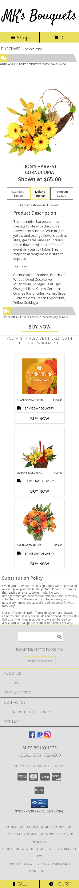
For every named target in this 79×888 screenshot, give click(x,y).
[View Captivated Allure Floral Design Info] (39, 521)
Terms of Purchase (52, 863)
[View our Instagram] (47, 736)
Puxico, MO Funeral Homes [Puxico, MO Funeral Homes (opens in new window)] (28, 827)
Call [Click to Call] (20, 884)
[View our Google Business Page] (39, 736)
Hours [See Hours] (59, 884)
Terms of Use (40, 871)
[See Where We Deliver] (40, 661)
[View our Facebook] (32, 736)
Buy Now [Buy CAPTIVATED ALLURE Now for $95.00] (39, 563)
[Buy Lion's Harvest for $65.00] (39, 327)
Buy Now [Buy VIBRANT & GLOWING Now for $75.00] (39, 491)
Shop (20, 37)
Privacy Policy (20, 863)
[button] (39, 803)
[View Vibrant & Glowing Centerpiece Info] (39, 448)
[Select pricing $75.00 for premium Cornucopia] (62, 193)
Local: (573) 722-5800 (39, 755)
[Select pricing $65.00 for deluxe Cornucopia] (40, 193)
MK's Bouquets (40, 16)
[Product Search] (40, 637)
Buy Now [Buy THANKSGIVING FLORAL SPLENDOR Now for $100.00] (39, 418)
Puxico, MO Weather (19, 849)
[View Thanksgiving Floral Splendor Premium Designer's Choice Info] (39, 376)
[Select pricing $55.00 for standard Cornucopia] (18, 193)
